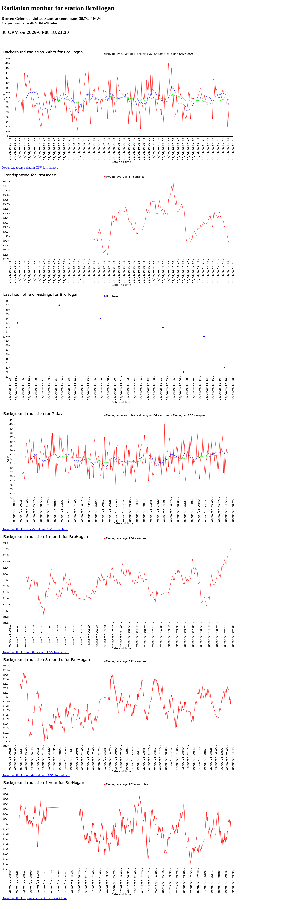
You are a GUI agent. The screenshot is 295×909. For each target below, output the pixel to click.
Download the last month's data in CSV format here (35, 652)
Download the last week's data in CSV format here (35, 529)
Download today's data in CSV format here (30, 167)
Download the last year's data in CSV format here (34, 898)
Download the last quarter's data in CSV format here (36, 775)
